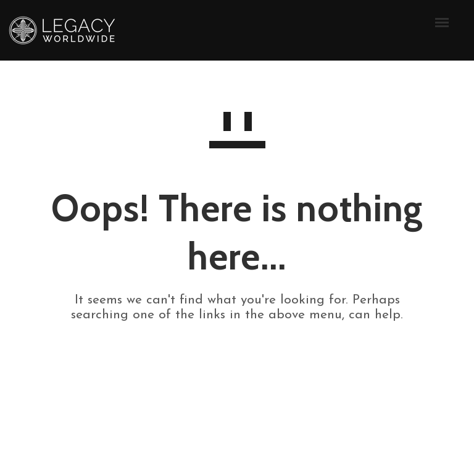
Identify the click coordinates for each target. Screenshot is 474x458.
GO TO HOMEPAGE (237, 359)
